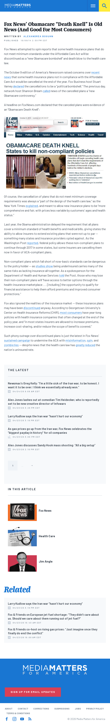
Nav (90, 6)
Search (104, 6)
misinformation (75, 340)
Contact (23, 708)
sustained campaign (17, 340)
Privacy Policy (95, 708)
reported (32, 243)
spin (89, 340)
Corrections (41, 708)
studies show (44, 266)
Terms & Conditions (18, 713)
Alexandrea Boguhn (38, 36)
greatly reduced (85, 345)
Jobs (78, 708)
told (61, 275)
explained (32, 205)
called (46, 91)
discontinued (32, 308)
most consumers (71, 312)
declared (18, 86)
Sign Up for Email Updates (33, 691)
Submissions (62, 708)
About (9, 708)
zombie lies (11, 345)
